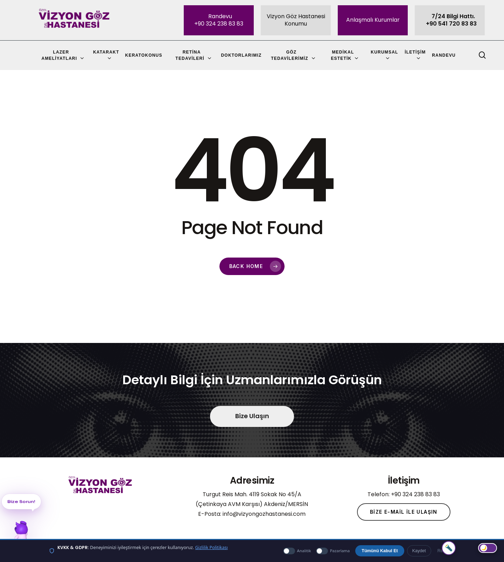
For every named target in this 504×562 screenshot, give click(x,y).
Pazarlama (333, 551)
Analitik (297, 551)
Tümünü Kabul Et (380, 550)
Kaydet (419, 550)
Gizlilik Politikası (211, 547)
